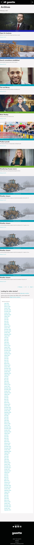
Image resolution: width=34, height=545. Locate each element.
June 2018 (6, 456)
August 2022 (7, 374)
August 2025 (7, 316)
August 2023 (7, 355)
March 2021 (6, 402)
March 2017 (6, 480)
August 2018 (7, 453)
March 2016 (6, 500)
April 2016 (6, 498)
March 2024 (6, 344)
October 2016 (7, 488)
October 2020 (7, 410)
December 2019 (7, 427)
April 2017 (6, 479)
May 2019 (6, 438)
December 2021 (7, 388)
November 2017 (7, 467)
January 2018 (7, 464)
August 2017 (7, 472)
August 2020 (7, 414)
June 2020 (6, 417)
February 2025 (7, 326)
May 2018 (6, 457)
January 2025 (7, 327)
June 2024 (6, 339)
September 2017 (7, 470)
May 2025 (6, 321)
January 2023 (7, 366)
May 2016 (6, 496)
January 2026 (7, 308)
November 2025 (7, 311)
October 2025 (7, 313)
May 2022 (6, 379)
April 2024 (6, 342)
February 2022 (7, 384)
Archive (17, 540)
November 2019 (7, 428)
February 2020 (7, 423)
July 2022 (6, 376)
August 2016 (7, 492)
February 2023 (7, 365)
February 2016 (7, 501)
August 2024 (7, 335)
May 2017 (6, 477)
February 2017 (7, 482)
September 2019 (7, 431)
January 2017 (7, 484)
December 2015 (7, 505)
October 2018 (7, 449)
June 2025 (6, 319)
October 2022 (7, 371)
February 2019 (7, 443)
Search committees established (9, 60)
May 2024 (6, 340)
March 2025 (6, 324)
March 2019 (6, 441)
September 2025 (7, 314)
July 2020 (6, 415)
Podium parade (5, 142)
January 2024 (7, 347)
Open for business (5, 33)
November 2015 (7, 506)
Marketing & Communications (17, 543)
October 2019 (7, 430)
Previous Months (6, 301)
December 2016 (7, 485)
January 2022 (7, 386)
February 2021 (7, 404)
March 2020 (6, 422)
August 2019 (7, 433)
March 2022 (6, 383)
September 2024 (7, 334)
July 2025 (6, 318)
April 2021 (6, 401)
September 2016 (7, 490)
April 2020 (6, 420)
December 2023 (7, 348)
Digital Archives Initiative (15, 297)
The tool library (5, 87)
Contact (17, 542)
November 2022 (7, 370)
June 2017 (6, 475)
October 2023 (7, 352)
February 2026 (7, 306)
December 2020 (7, 407)
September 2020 (7, 412)
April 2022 (6, 381)
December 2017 (7, 466)
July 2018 (6, 454)
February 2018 (7, 462)
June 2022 (6, 378)
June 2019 (6, 436)
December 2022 (7, 368)
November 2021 (7, 389)
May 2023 (6, 360)
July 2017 (6, 474)
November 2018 (7, 448)
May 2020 (6, 418)
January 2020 (7, 425)
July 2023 (6, 357)
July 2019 (6, 435)
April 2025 (6, 322)
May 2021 (6, 399)
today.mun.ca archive (24, 293)
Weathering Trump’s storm (8, 169)
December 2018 (7, 446)
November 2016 (7, 487)
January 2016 (7, 503)
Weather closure (5, 196)
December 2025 (7, 309)
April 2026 (6, 303)
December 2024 (7, 329)
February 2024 (7, 345)
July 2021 (6, 396)
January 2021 (7, 405)
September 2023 (7, 353)
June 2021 (6, 397)
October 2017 (7, 469)
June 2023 (6, 358)
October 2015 (7, 508)
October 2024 (7, 332)
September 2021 (7, 392)
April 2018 (6, 459)
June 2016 (6, 495)
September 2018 (7, 451)
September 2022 (7, 373)
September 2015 (7, 509)
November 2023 (7, 350)
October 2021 (7, 391)
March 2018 (6, 461)
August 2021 (7, 394)
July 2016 (6, 493)
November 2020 (7, 409)
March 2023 (6, 363)
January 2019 (7, 444)
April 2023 (6, 361)
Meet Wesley (4, 114)
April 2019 (6, 440)
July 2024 (6, 337)
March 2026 (6, 305)
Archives (5, 7)
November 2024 (7, 331)
